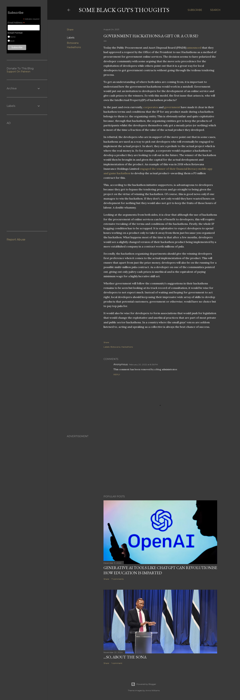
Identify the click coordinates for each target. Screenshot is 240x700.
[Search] (215, 10)
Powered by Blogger (143, 684)
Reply (117, 374)
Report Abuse (16, 239)
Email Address (16, 22)
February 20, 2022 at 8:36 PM (143, 364)
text (12, 40)
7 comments (118, 579)
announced (194, 47)
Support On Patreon (18, 71)
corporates (150, 107)
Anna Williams (153, 690)
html (12, 36)
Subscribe (195, 9)
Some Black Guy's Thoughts (124, 10)
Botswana (72, 42)
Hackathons (74, 47)
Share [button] (70, 29)
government (172, 107)
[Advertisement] (143, 463)
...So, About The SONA (125, 657)
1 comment (117, 663)
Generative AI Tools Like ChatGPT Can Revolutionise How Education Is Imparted (160, 570)
